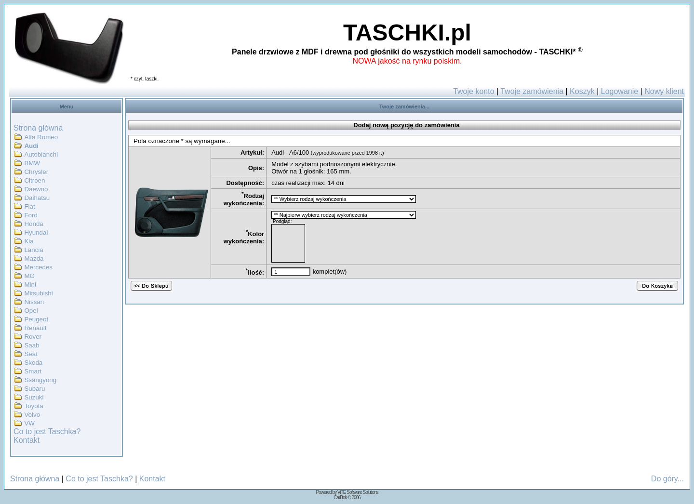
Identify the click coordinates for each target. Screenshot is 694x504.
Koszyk (582, 91)
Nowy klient (664, 91)
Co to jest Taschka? (46, 431)
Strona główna (38, 128)
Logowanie (619, 91)
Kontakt (26, 440)
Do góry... (667, 479)
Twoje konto (473, 91)
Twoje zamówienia (531, 91)
